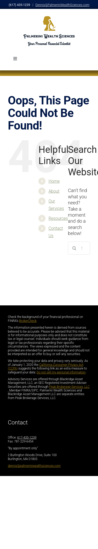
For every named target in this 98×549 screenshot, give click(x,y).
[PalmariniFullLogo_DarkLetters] (49, 17)
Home (54, 181)
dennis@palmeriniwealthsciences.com (34, 466)
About (54, 191)
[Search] (74, 248)
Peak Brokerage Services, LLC (69, 387)
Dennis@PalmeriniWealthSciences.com (62, 5)
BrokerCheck (28, 321)
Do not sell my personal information (61, 372)
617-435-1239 (26, 437)
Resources (58, 218)
